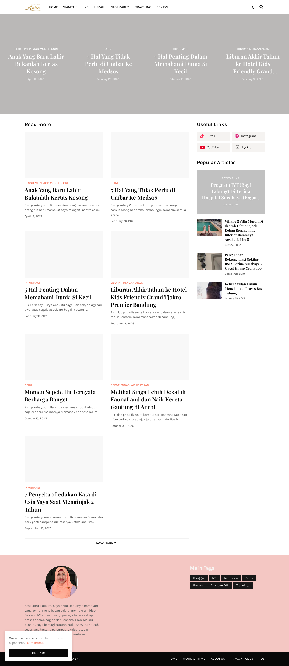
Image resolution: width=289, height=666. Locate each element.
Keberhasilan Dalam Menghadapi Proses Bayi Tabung (244, 288)
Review (198, 585)
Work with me (194, 659)
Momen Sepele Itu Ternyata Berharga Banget (60, 395)
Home (53, 7)
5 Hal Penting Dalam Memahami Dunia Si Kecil (58, 293)
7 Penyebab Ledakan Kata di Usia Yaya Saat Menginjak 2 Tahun (61, 501)
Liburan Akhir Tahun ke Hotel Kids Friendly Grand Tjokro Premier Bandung (149, 297)
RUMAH (98, 7)
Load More (104, 543)
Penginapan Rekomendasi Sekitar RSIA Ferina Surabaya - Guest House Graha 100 (243, 262)
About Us (218, 659)
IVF (86, 7)
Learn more (34, 643)
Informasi (231, 578)
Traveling (242, 585)
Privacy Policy (242, 659)
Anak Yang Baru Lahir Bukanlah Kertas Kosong (56, 193)
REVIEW (162, 7)
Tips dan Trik (220, 585)
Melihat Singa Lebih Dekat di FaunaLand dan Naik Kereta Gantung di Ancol (148, 399)
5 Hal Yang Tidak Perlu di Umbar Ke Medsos (143, 193)
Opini (249, 578)
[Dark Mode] (253, 7)
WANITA (68, 7)
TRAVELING (143, 7)
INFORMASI (118, 7)
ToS (262, 659)
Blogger (198, 578)
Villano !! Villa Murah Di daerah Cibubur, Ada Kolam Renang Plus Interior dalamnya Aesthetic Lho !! (244, 230)
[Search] (261, 7)
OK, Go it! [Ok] (38, 653)
